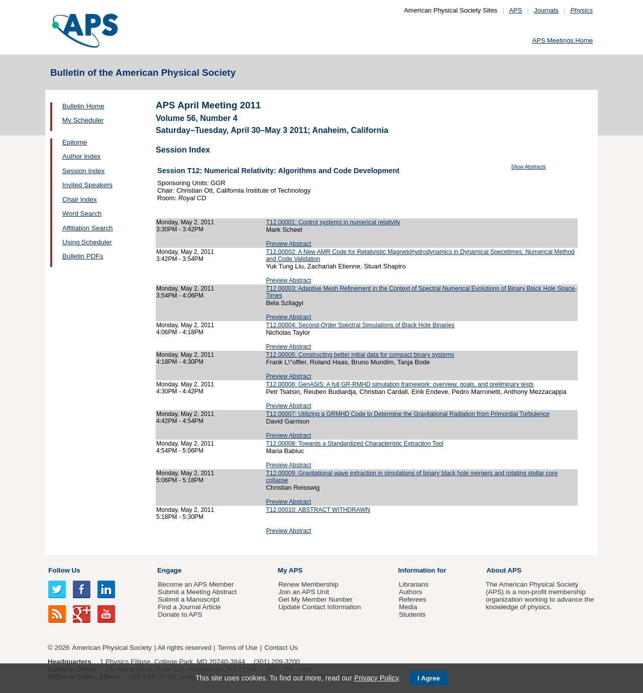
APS (515, 10)
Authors (410, 592)
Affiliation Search (87, 228)
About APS (503, 570)
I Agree (428, 678)
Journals (546, 10)
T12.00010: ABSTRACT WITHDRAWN (318, 509)
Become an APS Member (196, 584)
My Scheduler (82, 120)
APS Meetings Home (562, 40)
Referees (412, 599)
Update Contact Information (319, 607)
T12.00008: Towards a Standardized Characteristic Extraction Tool (354, 443)
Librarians (413, 584)
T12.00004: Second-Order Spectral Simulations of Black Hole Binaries (360, 325)
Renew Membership (308, 584)
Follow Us (64, 570)
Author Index (81, 156)
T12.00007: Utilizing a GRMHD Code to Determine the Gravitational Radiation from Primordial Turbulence (408, 414)
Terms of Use (237, 647)
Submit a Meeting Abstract (197, 592)
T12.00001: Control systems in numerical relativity (333, 222)
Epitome (74, 142)
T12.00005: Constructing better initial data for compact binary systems (360, 354)
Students (412, 614)
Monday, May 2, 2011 (185, 222)
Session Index (83, 171)
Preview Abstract (288, 243)
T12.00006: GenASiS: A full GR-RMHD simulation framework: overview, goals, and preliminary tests (399, 384)
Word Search (81, 213)
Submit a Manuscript (188, 599)
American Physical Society (112, 647)
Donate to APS (180, 614)
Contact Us (280, 647)
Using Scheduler (87, 242)
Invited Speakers (87, 185)
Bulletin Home (83, 106)
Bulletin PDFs (82, 256)
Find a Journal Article (189, 607)
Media (408, 607)
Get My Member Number (315, 599)
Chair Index (79, 199)
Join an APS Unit (303, 592)
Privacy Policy (376, 678)
